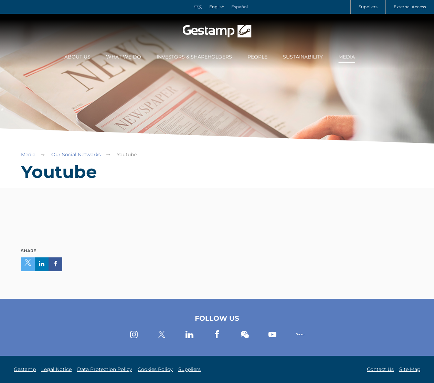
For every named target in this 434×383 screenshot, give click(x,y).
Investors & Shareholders (194, 57)
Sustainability (303, 57)
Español (239, 6)
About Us (77, 57)
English (216, 6)
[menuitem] (77, 57)
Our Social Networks (76, 154)
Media (346, 57)
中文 (198, 6)
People (257, 57)
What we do (123, 57)
